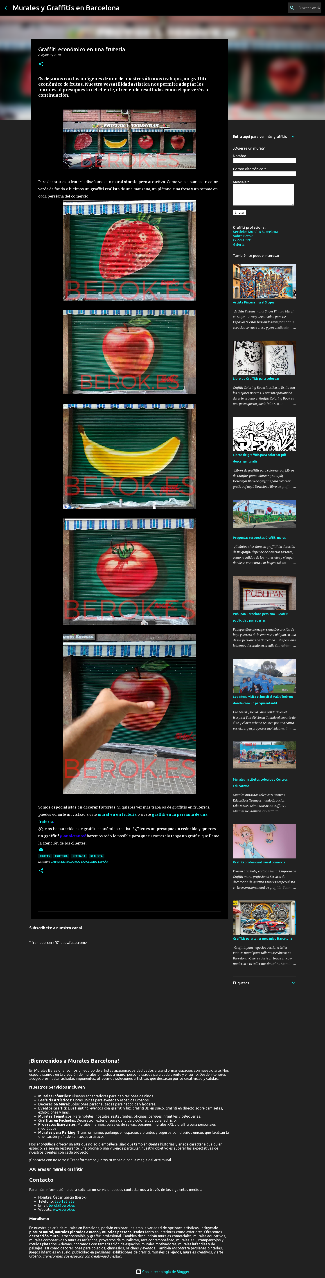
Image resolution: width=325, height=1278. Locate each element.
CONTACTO (242, 240)
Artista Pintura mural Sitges (253, 302)
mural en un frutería (117, 814)
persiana (79, 856)
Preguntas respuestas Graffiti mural (259, 537)
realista (96, 856)
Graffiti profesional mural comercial (259, 862)
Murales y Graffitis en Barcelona (66, 8)
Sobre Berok (243, 236)
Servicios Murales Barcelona (255, 232)
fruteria (61, 856)
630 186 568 (64, 1201)
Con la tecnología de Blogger (162, 1272)
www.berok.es (64, 1209)
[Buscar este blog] (297, 7)
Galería (238, 245)
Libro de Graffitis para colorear (256, 378)
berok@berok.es (62, 1205)
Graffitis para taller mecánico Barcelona (262, 938)
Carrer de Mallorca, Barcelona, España (79, 861)
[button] (41, 64)
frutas (45, 856)
